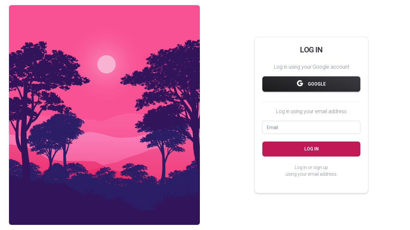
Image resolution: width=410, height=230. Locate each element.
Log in (311, 148)
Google (311, 83)
